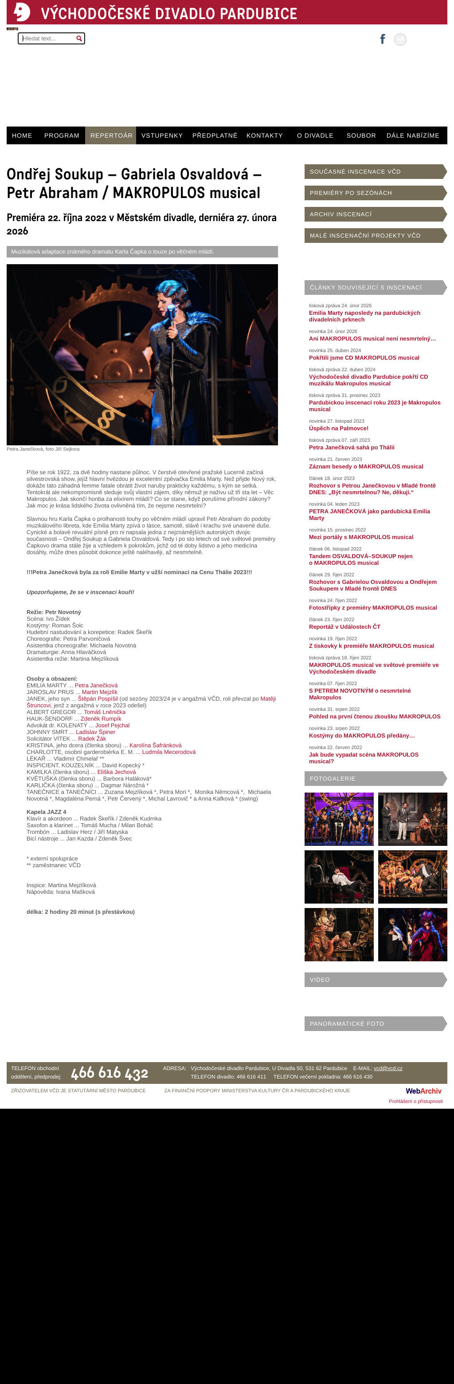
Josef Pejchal (112, 725)
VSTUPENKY (162, 135)
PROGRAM (61, 135)
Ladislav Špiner (95, 732)
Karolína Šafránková (155, 745)
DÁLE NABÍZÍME (413, 135)
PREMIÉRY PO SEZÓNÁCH (351, 193)
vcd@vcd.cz (388, 1068)
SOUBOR (361, 135)
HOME (22, 135)
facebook (382, 36)
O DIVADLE (315, 135)
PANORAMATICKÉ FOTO (347, 1023)
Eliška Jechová (117, 772)
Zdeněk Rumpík (101, 718)
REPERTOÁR (111, 135)
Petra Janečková (96, 685)
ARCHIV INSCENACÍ (341, 214)
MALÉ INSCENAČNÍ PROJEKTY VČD (365, 235)
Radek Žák (92, 738)
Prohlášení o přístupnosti (416, 1101)
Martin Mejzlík (99, 692)
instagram (400, 39)
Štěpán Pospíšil (98, 698)
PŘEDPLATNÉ (215, 135)
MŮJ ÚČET (426, 38)
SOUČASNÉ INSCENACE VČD (355, 171)
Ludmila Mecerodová (169, 752)
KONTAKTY (265, 135)
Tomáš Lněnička (104, 712)
